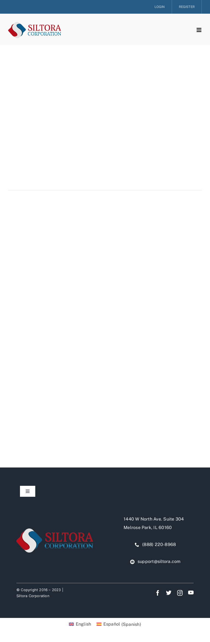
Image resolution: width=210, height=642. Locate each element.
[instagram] (180, 593)
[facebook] (158, 593)
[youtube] (191, 592)
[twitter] (168, 592)
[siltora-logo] (34, 24)
